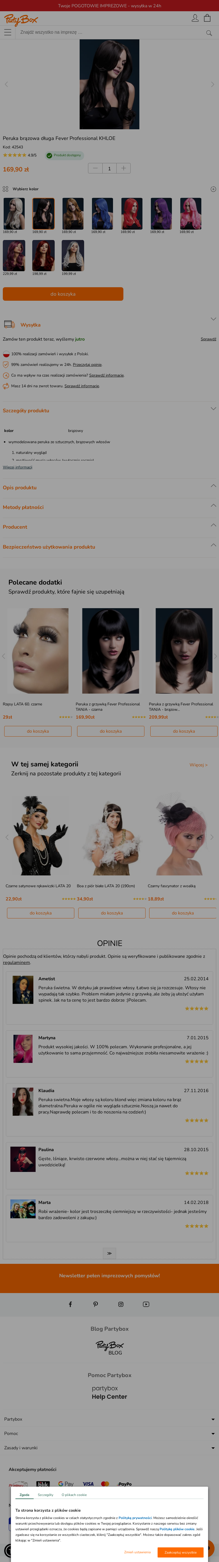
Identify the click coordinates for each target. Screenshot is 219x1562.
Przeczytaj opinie (87, 364)
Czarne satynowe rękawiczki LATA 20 (38, 886)
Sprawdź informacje (106, 375)
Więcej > (199, 765)
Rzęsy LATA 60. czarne (22, 704)
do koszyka (63, 294)
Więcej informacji (17, 467)
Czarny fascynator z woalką (171, 886)
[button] (11, 1550)
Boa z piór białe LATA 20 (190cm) (106, 886)
